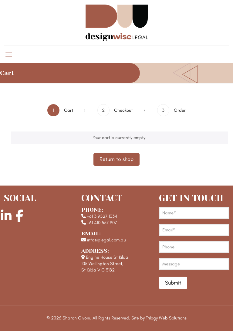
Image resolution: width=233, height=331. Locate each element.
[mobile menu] (9, 54)
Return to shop (116, 159)
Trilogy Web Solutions (166, 318)
